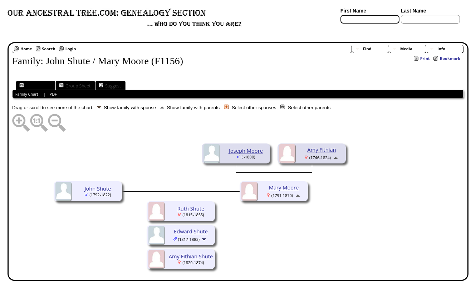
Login (70, 48)
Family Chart (35, 85)
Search (48, 48)
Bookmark (450, 58)
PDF (53, 94)
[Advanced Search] (361, 28)
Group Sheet (74, 85)
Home (26, 48)
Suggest (110, 85)
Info (441, 48)
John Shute (97, 188)
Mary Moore (284, 187)
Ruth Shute (191, 208)
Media (406, 48)
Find (367, 48)
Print (425, 58)
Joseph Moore (246, 150)
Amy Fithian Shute (191, 256)
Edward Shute (191, 231)
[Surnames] (414, 28)
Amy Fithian (321, 149)
